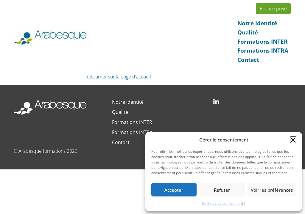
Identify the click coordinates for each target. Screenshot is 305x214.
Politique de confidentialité (223, 203)
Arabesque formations (42, 151)
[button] (293, 140)
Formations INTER (262, 41)
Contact (248, 60)
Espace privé (273, 8)
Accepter (173, 190)
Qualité (247, 32)
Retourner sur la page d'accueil (118, 76)
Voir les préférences (272, 190)
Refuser (222, 190)
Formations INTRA (262, 50)
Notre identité (257, 23)
